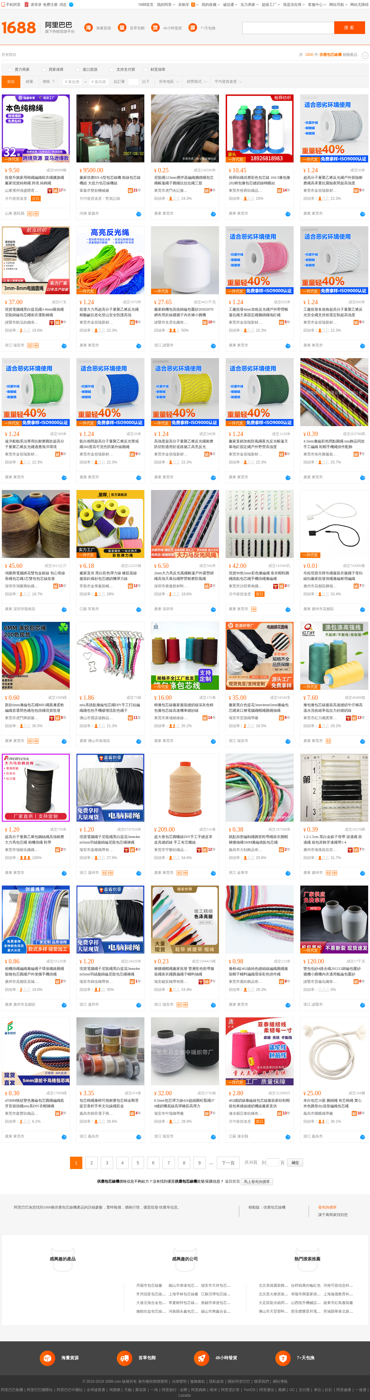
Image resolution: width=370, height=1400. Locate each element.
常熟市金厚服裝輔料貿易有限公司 (96, 586)
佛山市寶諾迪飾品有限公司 (96, 718)
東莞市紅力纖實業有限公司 (320, 718)
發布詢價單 (327, 1207)
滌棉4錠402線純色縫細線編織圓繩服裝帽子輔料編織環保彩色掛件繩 (258, 971)
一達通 (360, 1390)
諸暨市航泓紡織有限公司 (22, 322)
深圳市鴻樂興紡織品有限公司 (22, 586)
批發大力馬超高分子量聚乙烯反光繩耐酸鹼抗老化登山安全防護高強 (109, 312)
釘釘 (328, 1390)
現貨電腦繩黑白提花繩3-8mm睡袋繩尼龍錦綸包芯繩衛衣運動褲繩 (34, 312)
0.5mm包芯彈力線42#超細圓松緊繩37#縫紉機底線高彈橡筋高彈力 (184, 1103)
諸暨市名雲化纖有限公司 (171, 322)
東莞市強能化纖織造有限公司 (22, 850)
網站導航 (280, 1381)
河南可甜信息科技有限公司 (345, 1285)
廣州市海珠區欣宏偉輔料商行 (320, 850)
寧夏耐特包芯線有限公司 (189, 1303)
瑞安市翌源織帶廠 (243, 718)
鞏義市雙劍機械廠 (94, 190)
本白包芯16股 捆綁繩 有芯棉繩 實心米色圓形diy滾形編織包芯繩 (332, 1103)
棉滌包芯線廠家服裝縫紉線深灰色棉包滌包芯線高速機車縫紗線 (183, 708)
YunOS (249, 1390)
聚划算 (140, 1390)
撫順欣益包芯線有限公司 (156, 1311)
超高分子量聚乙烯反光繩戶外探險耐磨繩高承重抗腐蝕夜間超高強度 (333, 180)
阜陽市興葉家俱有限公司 (311, 1294)
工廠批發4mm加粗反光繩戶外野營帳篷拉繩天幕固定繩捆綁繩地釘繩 (258, 312)
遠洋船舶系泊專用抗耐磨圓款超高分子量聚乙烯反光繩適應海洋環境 (34, 444)
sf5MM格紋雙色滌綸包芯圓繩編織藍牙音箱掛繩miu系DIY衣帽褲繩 (34, 1103)
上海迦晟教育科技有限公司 (345, 1294)
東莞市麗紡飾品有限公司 (246, 981)
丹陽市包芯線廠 (149, 1285)
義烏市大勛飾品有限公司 (246, 850)
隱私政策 (216, 1381)
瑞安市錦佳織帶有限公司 (96, 981)
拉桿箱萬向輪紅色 (306, 1285)
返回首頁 (232, 1181)
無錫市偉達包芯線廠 (217, 1303)
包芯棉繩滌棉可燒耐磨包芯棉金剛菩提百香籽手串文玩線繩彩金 (109, 1103)
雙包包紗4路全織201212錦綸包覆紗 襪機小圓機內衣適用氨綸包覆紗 (332, 971)
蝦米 (213, 1390)
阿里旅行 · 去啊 (174, 1390)
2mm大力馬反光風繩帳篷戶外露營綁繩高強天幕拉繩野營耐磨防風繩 (184, 576)
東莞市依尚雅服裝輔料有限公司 (320, 454)
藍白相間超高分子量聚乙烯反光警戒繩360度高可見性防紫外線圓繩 (109, 444)
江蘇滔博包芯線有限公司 (221, 1294)
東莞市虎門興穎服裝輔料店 (22, 718)
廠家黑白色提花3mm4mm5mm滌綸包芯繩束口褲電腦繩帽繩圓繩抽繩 (259, 708)
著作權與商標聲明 (153, 1381)
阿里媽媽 (198, 1390)
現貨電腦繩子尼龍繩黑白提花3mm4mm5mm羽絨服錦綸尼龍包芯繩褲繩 (110, 840)
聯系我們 (261, 1381)
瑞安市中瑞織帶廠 (169, 1113)
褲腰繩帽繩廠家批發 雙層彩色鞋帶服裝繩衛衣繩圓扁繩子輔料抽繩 (184, 971)
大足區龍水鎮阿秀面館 (277, 1303)
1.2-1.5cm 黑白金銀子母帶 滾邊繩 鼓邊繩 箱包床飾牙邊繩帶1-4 (332, 840)
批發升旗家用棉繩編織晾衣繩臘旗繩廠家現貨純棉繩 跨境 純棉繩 (34, 180)
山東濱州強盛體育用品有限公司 (22, 190)
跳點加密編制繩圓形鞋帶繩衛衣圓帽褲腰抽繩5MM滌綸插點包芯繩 (258, 840)
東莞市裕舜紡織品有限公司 (246, 190)
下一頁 (228, 1162)
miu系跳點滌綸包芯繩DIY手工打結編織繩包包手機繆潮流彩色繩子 (110, 708)
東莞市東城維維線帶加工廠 (171, 718)
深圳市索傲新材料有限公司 (171, 586)
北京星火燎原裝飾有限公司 (281, 1294)
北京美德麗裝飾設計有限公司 (283, 1285)
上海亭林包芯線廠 (183, 1294)
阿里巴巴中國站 (70, 1390)
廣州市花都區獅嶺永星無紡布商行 (320, 586)
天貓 (128, 1390)
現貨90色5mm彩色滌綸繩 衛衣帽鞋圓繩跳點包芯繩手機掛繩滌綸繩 (259, 576)
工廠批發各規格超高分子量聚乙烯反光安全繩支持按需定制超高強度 (333, 312)
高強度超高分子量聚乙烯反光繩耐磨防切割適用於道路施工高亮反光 (183, 444)
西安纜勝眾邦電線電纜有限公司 (317, 1311)
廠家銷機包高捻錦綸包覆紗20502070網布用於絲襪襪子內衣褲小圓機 (183, 312)
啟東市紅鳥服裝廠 (338, 1303)
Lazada (185, 1395)
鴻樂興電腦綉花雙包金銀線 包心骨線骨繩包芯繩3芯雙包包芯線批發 (35, 576)
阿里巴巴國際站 (40, 1390)
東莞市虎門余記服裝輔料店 (171, 190)
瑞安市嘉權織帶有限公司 (96, 850)
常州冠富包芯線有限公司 (156, 1294)
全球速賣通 (96, 1390)
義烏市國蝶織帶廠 (318, 1113)
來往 (317, 1390)
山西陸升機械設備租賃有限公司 (317, 1303)
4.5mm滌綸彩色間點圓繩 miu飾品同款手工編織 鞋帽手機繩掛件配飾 (334, 444)
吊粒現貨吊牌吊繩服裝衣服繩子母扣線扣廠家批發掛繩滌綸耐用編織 (333, 576)
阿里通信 (266, 1390)
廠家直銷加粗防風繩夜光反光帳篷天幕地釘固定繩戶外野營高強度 (258, 444)
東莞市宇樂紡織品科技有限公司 (171, 850)
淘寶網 (114, 1390)
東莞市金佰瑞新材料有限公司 (320, 190)
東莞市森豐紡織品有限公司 (22, 1113)
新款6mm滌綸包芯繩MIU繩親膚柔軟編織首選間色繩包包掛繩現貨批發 (34, 708)
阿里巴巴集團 (12, 1390)
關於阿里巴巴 (239, 1381)
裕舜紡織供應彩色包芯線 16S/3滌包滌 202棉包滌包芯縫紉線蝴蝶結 (259, 180)
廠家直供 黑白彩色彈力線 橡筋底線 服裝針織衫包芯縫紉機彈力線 (108, 576)
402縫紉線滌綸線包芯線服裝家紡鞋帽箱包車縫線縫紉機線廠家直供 (259, 1103)
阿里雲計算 (230, 1390)
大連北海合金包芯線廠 (154, 1303)
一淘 (154, 1390)
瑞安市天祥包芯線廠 (217, 1285)
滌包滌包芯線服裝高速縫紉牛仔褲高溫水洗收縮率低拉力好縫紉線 (333, 708)
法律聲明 (179, 1381)
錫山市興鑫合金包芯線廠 (221, 1311)
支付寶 (304, 1390)
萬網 (282, 1390)
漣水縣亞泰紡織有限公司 (246, 1113)
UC (292, 1390)
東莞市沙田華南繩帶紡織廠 (246, 586)
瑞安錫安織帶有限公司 (171, 981)
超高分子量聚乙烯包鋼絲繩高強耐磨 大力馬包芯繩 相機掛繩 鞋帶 (34, 840)
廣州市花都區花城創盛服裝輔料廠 (22, 981)
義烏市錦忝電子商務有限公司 (96, 1113)
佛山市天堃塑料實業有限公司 (283, 1311)
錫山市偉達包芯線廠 (185, 1285)
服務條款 (197, 1381)
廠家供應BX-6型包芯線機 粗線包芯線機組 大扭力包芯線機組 (110, 180)
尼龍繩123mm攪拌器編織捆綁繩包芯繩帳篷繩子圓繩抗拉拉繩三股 (184, 180)
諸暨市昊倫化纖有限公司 (320, 981)
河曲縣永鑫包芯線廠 (185, 1311)
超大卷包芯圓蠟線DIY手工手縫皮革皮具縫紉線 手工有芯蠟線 (183, 840)
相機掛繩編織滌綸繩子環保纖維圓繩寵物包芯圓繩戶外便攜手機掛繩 (34, 971)
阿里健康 (343, 1390)
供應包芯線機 (274, 1207)
